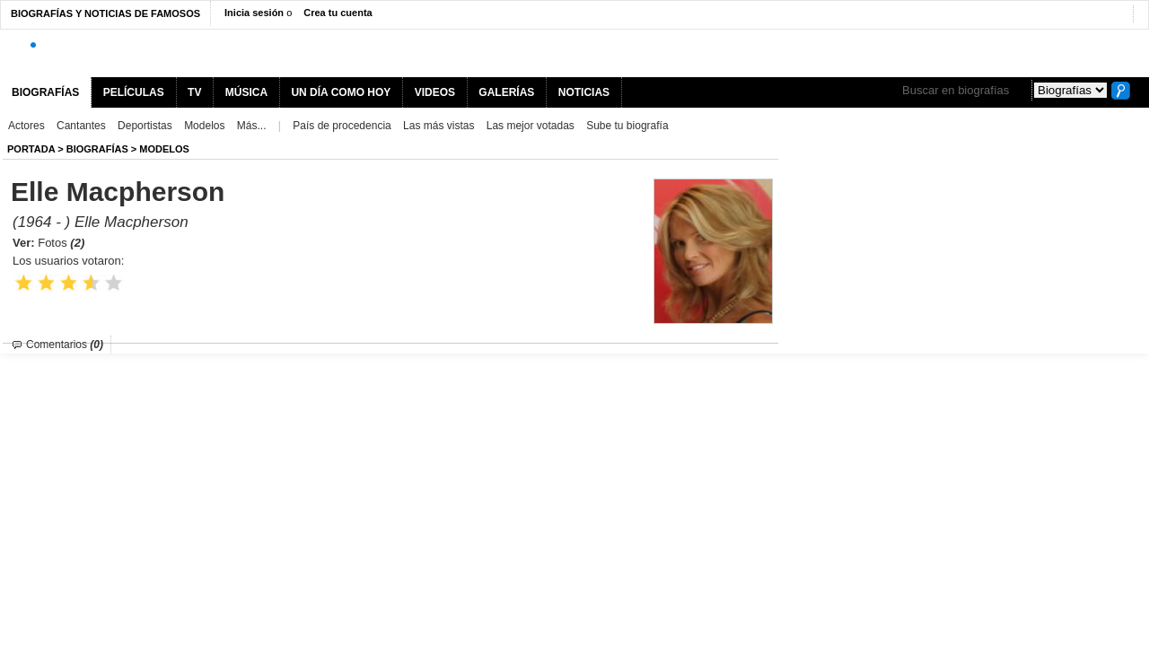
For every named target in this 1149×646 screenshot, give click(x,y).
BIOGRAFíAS (97, 149)
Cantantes (81, 125)
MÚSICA (246, 92)
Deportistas (145, 125)
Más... (252, 125)
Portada (31, 149)
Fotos (61, 242)
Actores (26, 125)
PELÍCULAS (133, 92)
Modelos (204, 125)
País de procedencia (341, 125)
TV (194, 92)
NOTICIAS (584, 92)
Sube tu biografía (627, 125)
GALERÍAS (506, 92)
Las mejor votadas (530, 125)
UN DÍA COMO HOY (340, 92)
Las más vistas (438, 125)
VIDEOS (435, 92)
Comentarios (64, 344)
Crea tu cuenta (337, 12)
